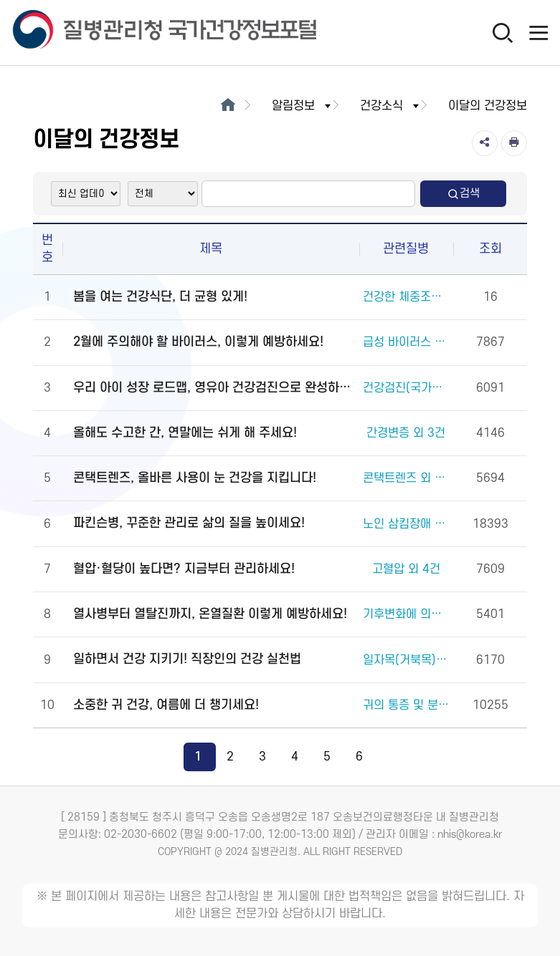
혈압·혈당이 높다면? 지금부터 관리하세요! (184, 569)
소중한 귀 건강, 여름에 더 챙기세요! (166, 705)
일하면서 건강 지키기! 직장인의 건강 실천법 (187, 659)
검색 (463, 194)
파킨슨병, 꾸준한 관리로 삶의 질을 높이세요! (189, 523)
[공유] (485, 143)
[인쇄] (514, 143)
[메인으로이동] (227, 106)
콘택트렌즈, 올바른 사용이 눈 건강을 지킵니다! (194, 478)
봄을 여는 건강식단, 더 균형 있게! (160, 297)
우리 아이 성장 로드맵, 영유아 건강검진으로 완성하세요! (214, 388)
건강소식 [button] (391, 106)
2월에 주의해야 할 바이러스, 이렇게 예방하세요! (198, 342)
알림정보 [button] (302, 106)
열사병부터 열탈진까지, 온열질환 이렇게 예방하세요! (210, 614)
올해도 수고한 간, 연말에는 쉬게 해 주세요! (185, 433)
